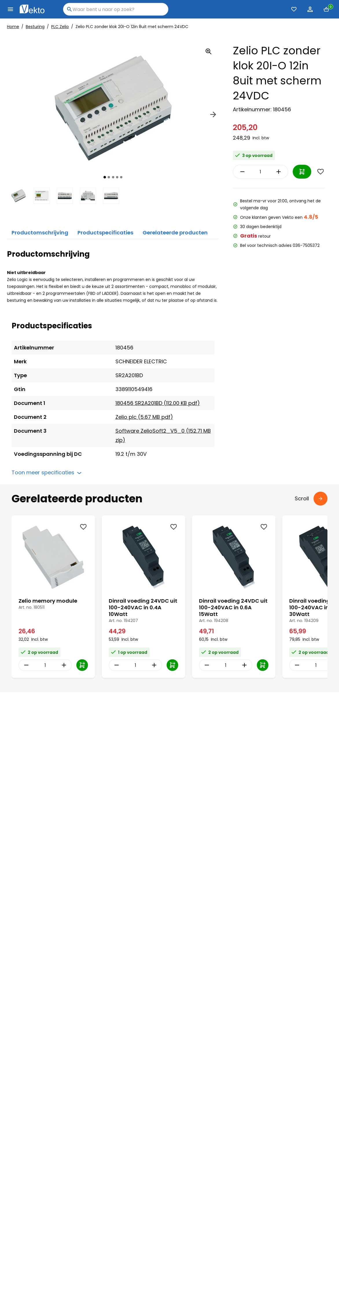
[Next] (213, 115)
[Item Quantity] (260, 172)
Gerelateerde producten (175, 232)
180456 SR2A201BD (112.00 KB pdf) (157, 403)
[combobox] (115, 9)
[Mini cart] (326, 9)
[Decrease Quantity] (241, 172)
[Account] (310, 9)
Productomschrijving (40, 232)
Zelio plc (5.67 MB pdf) (144, 417)
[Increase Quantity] (280, 172)
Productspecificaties (105, 232)
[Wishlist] (320, 171)
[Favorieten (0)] (294, 9)
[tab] (105, 177)
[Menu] (10, 9)
